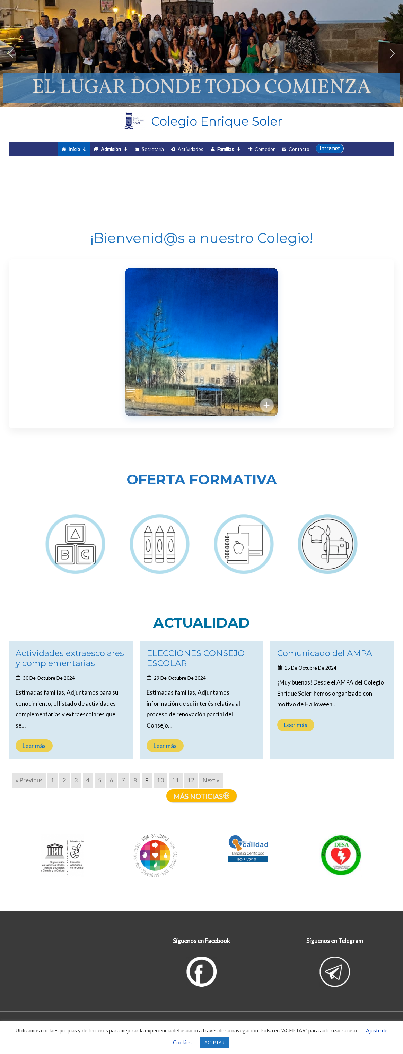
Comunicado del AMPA (324, 653)
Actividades (190, 149)
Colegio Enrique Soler (216, 121)
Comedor (265, 149)
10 (160, 780)
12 (190, 780)
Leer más (34, 745)
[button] (10, 53)
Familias (229, 149)
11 (175, 780)
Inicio (77, 149)
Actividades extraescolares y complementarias (70, 658)
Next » (211, 780)
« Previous (29, 780)
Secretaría (153, 149)
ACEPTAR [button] (214, 1042)
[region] (201, 53)
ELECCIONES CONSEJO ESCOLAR (196, 658)
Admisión (114, 149)
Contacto (299, 149)
